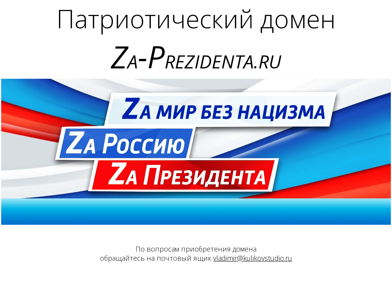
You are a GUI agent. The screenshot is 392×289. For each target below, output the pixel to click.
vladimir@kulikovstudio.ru (252, 258)
